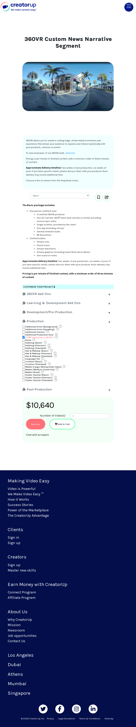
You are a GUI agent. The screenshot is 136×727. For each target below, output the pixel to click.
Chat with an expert (37, 434)
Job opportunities (22, 636)
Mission (14, 625)
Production (33, 321)
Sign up (14, 543)
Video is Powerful (22, 489)
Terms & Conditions (89, 718)
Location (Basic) (33, 361)
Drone (28, 340)
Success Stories (20, 505)
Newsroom (16, 630)
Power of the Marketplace (28, 510)
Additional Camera (35, 332)
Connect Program (22, 592)
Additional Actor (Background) (41, 326)
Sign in (13, 537)
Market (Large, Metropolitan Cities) (43, 366)
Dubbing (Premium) (35, 345)
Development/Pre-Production (47, 312)
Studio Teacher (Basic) (37, 374)
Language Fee (32, 358)
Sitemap (109, 718)
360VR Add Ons (37, 294)
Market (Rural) (32, 372)
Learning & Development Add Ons (52, 303)
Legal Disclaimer (66, 718)
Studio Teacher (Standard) (39, 380)
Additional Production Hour (39, 334)
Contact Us (16, 641)
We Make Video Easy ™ (25, 494)
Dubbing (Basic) (33, 342)
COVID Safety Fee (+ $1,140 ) (39, 337)
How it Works (18, 499)
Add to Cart (62, 424)
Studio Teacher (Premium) (38, 377)
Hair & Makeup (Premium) (38, 353)
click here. (70, 153)
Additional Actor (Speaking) (40, 329)
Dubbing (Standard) (35, 348)
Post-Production (37, 389)
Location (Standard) (35, 364)
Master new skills (22, 570)
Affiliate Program (22, 598)
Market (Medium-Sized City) (40, 369)
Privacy (50, 718)
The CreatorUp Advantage (28, 515)
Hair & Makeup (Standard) (38, 356)
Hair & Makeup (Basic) (36, 350)
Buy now (35, 424)
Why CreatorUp (20, 620)
